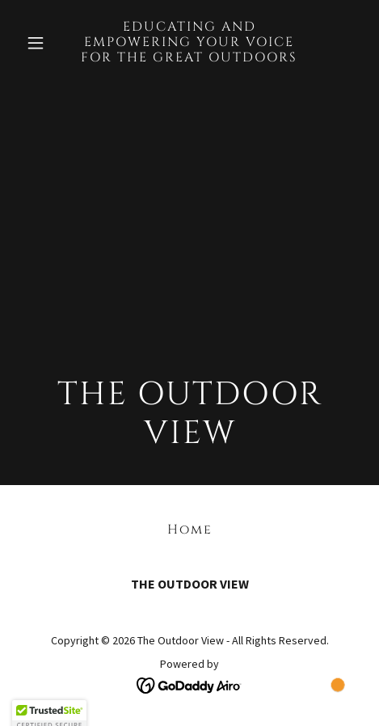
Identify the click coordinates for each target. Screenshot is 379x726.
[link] (189, 57)
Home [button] (190, 529)
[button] (44, 43)
